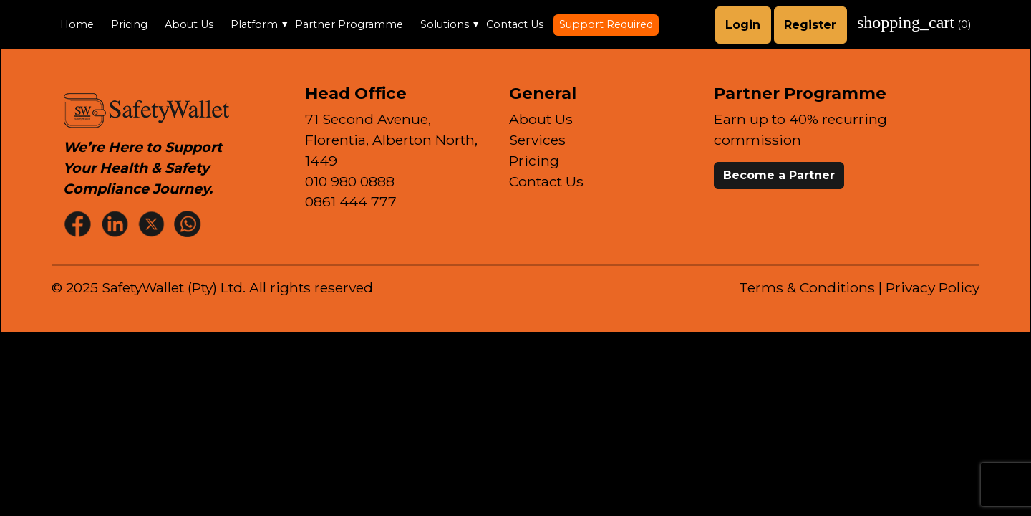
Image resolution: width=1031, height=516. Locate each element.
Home (77, 24)
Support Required (606, 24)
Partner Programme (349, 24)
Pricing (129, 24)
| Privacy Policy (928, 287)
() (914, 22)
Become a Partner (779, 175)
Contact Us (514, 24)
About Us (189, 24)
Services (537, 139)
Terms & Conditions (807, 287)
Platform (254, 24)
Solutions (444, 24)
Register (810, 25)
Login (742, 25)
